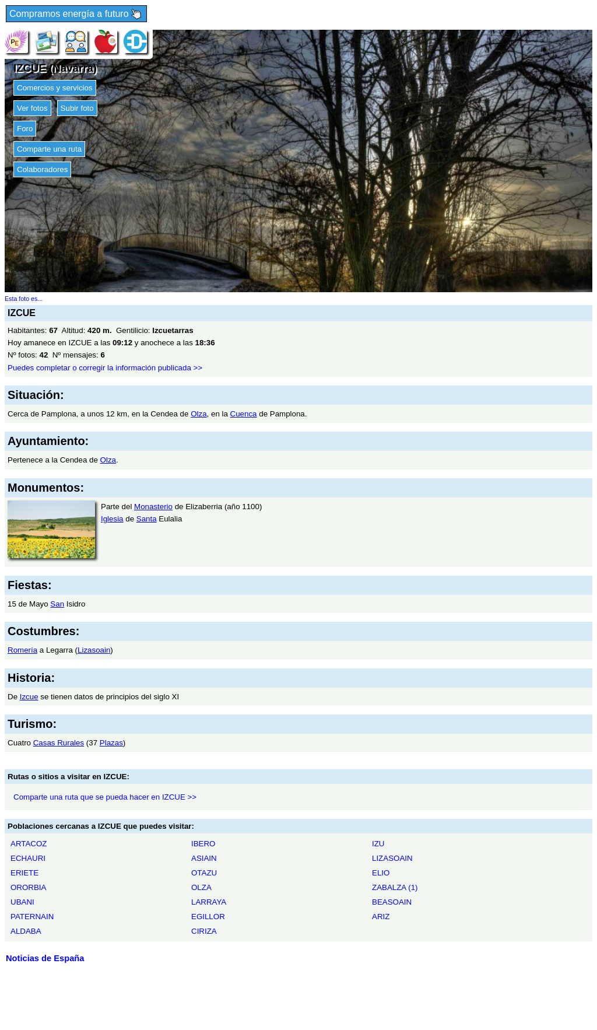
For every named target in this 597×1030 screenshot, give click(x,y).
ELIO (380, 872)
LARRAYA (208, 902)
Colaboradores (42, 169)
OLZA (201, 887)
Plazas (111, 742)
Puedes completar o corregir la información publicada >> (105, 367)
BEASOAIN (392, 902)
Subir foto (77, 108)
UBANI (22, 902)
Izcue (29, 696)
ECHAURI (27, 858)
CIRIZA (204, 931)
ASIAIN (204, 858)
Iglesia (112, 518)
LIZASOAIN (392, 858)
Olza (198, 413)
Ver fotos (32, 108)
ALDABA (25, 931)
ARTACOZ (28, 843)
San (57, 604)
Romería (22, 650)
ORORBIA (28, 887)
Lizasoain (94, 650)
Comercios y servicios (55, 87)
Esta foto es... (24, 298)
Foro (25, 128)
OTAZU (204, 872)
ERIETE (24, 872)
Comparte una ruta (49, 149)
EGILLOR (208, 916)
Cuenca (243, 413)
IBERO (203, 843)
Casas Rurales (58, 742)
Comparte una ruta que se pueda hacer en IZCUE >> (104, 797)
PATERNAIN (32, 916)
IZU (378, 843)
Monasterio (153, 506)
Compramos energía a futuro (76, 14)
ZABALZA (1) (395, 887)
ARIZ (380, 916)
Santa (146, 518)
